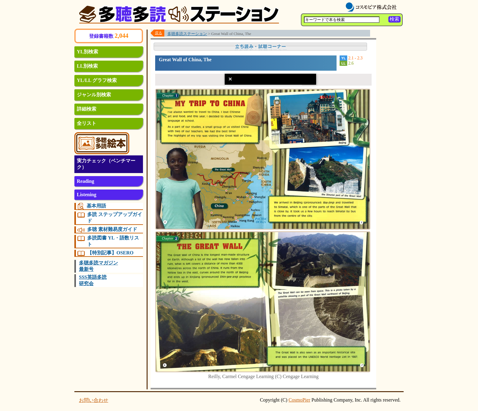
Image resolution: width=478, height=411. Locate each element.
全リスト (86, 123)
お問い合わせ (93, 400)
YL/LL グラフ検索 (97, 80)
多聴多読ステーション (187, 33)
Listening (86, 194)
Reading (85, 181)
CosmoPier (299, 399)
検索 (394, 19)
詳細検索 (86, 109)
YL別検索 (87, 51)
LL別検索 (87, 66)
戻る (158, 33)
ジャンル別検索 (94, 94)
